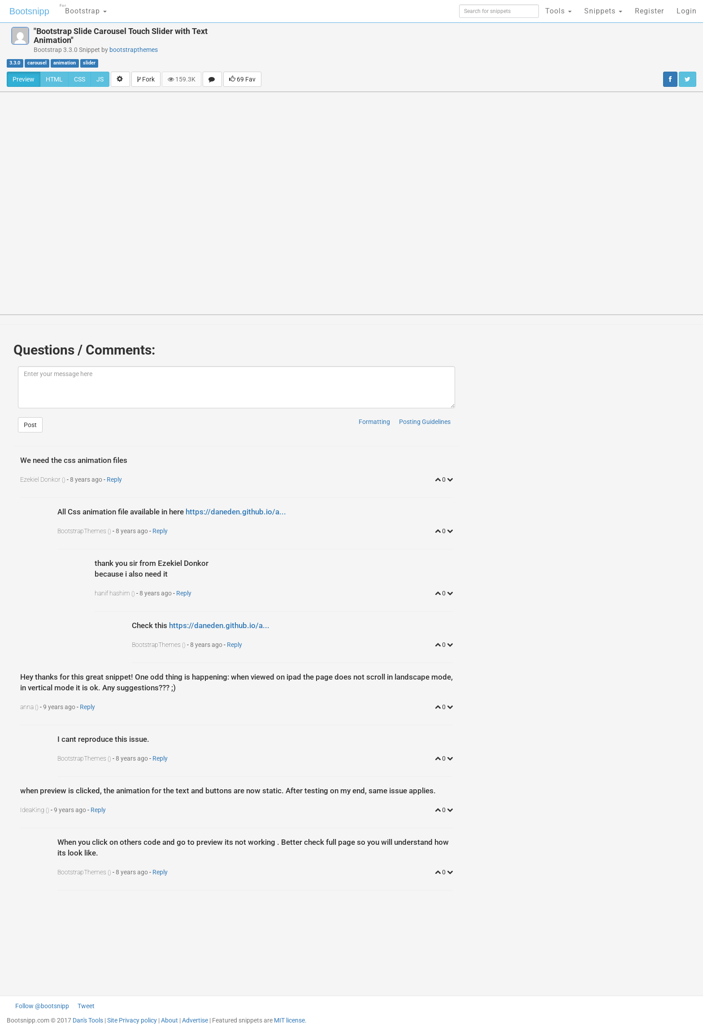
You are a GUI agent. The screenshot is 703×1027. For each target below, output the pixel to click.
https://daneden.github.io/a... (236, 511)
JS (100, 79)
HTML (54, 79)
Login (687, 11)
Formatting (374, 421)
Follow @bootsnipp (42, 1006)
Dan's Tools (88, 1020)
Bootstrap (83, 8)
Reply (114, 479)
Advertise (195, 1020)
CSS (79, 79)
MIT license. (290, 1020)
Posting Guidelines (425, 421)
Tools (558, 11)
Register (649, 11)
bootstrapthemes (133, 49)
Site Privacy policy (132, 1020)
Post (30, 424)
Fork (146, 79)
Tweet (86, 1006)
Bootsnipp (29, 11)
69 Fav (242, 79)
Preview (24, 79)
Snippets (603, 11)
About (169, 1020)
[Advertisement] (404, 47)
